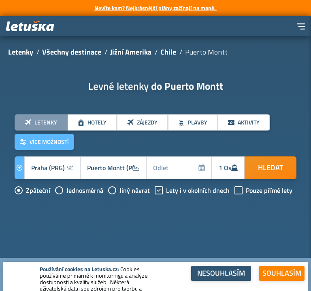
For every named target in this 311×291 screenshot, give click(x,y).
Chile (168, 51)
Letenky (20, 51)
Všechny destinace (71, 51)
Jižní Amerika (130, 51)
